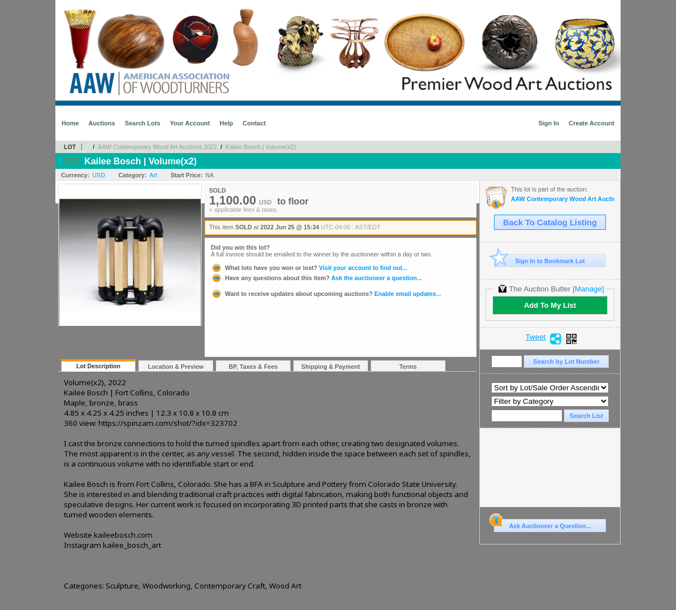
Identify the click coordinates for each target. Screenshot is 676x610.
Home (70, 123)
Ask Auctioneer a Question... (542, 524)
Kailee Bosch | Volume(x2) (261, 146)
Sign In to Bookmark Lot (539, 260)
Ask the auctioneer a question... (316, 277)
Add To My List (550, 305)
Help (226, 123)
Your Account (190, 123)
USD (98, 175)
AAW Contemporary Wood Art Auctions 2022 (157, 146)
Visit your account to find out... (309, 267)
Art (153, 175)
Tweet (536, 337)
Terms (408, 366)
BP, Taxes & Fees (253, 366)
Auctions (102, 123)
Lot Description (98, 366)
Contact (254, 123)
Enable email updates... (326, 293)
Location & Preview (175, 366)
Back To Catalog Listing (550, 222)
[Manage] (588, 289)
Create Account (591, 123)
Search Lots (143, 123)
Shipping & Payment (330, 366)
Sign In (548, 123)
